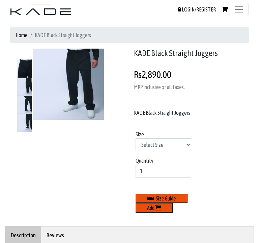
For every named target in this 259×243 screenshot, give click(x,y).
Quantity (144, 161)
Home (22, 35)
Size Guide (161, 198)
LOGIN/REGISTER (197, 9)
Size (140, 134)
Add (154, 208)
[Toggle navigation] (239, 9)
